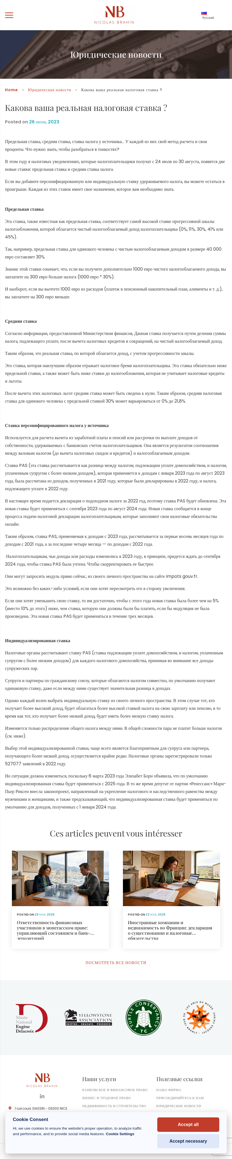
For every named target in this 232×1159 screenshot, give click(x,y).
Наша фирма (168, 1089)
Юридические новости (49, 90)
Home (11, 90)
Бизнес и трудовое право (106, 1098)
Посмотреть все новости (116, 962)
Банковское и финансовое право (115, 1089)
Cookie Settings (120, 1134)
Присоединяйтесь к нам (180, 1098)
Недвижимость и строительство (114, 1106)
